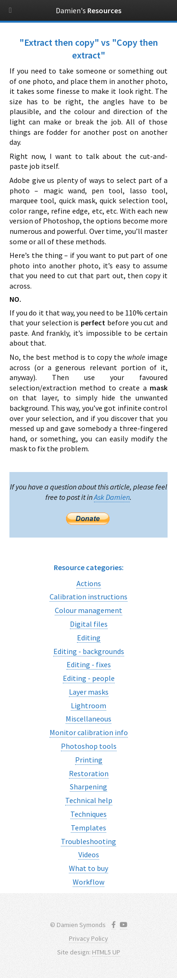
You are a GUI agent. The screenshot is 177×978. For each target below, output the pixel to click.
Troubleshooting (88, 841)
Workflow (88, 882)
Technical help (88, 800)
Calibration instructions (88, 596)
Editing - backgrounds (88, 651)
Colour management (88, 610)
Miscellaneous (88, 718)
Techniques (88, 814)
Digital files (89, 624)
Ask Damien (112, 497)
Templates (88, 827)
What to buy (88, 868)
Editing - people (89, 678)
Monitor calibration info (89, 732)
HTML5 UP (106, 952)
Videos (88, 854)
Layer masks (89, 691)
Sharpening (88, 786)
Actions (88, 583)
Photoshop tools (89, 746)
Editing (89, 637)
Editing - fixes (89, 664)
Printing (88, 759)
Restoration (89, 773)
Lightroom (88, 705)
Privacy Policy (88, 938)
